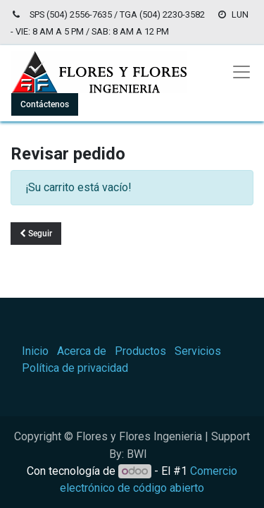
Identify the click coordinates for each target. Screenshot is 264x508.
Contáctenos (44, 104)
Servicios (198, 351)
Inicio (35, 351)
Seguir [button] (36, 233)
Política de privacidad (75, 368)
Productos (140, 351)
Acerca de (81, 351)
